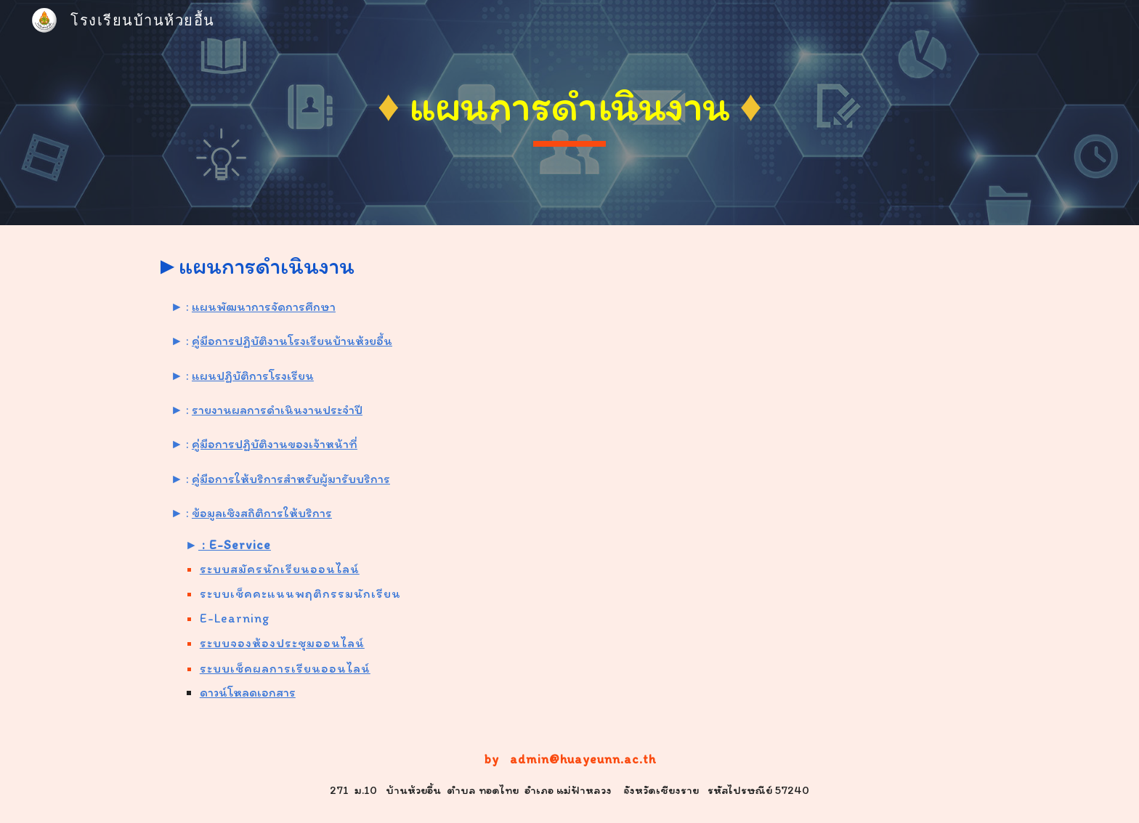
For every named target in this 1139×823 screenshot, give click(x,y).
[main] (569, 113)
